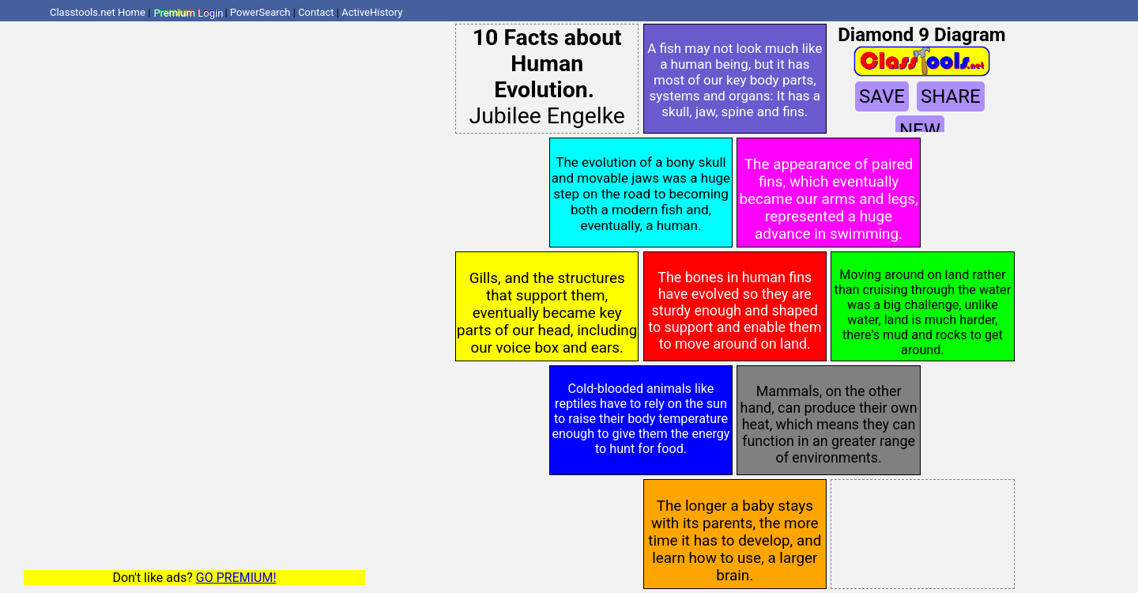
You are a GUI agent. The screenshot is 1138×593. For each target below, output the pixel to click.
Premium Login (188, 12)
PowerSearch (260, 12)
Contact (315, 12)
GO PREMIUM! (236, 577)
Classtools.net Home (97, 12)
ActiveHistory (371, 12)
